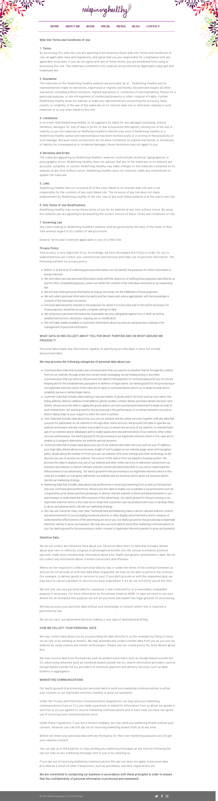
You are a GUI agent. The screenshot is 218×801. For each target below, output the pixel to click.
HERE (131, 593)
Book (90, 26)
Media (121, 26)
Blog (136, 26)
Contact (153, 26)
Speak (105, 26)
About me (72, 26)
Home (54, 26)
